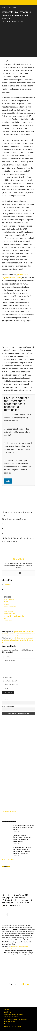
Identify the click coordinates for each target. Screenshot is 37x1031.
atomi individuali (9, 599)
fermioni (6, 609)
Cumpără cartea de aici (9, 811)
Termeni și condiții (9, 1021)
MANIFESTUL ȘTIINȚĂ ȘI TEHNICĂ (15, 1019)
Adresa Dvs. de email (8, 706)
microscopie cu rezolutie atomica (14, 616)
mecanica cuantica (9, 613)
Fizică (14, 8)
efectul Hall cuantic (10, 606)
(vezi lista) (23, 984)
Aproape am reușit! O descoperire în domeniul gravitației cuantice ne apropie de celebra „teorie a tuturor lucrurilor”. (18, 634)
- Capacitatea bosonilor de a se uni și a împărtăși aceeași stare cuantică (18, 432)
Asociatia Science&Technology (13, 1014)
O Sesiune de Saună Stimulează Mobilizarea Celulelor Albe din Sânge (23, 827)
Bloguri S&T (6, 866)
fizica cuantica (8, 611)
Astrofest (6, 1009)
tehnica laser (8, 621)
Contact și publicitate (10, 1024)
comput (6, 604)
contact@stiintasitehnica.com (20, 946)
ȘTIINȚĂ (9, 8)
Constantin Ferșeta (9, 905)
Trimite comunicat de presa (12, 1026)
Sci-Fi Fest (7, 1012)
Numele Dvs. (5, 700)
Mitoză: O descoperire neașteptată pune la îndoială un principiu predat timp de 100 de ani (17, 640)
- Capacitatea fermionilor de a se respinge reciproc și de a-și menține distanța (17, 417)
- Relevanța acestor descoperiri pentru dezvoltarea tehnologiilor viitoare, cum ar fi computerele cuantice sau (18, 448)
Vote (8, 481)
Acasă (3, 8)
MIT (5, 618)
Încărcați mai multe (8, 859)
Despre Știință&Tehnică (11, 1017)
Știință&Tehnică (11, 21)
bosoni (6, 602)
